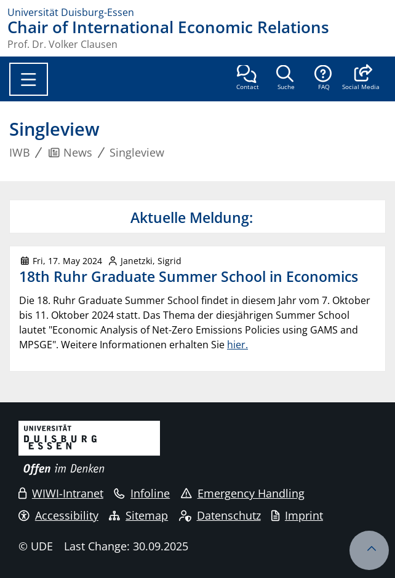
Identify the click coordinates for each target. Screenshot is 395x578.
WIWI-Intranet (60, 493)
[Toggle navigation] (28, 79)
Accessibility (58, 515)
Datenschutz (220, 515)
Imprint (297, 515)
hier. (237, 344)
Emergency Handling (243, 493)
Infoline (142, 493)
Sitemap (138, 515)
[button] (361, 78)
